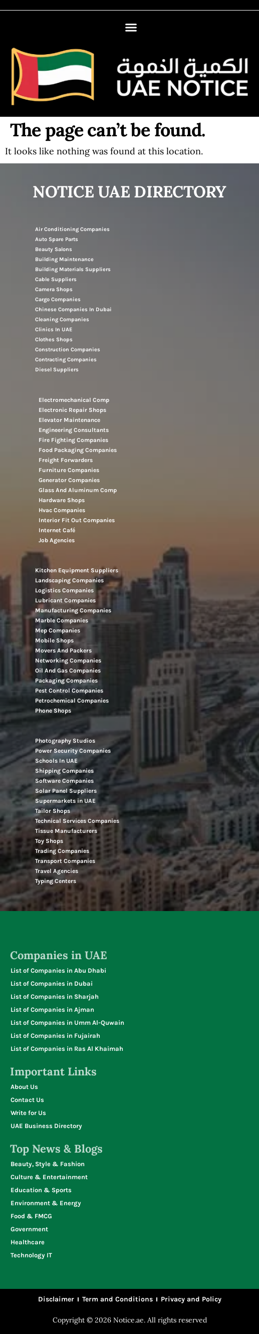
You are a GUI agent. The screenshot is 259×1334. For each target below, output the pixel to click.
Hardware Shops (62, 500)
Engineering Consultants (74, 429)
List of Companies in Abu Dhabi (58, 970)
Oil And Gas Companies (68, 670)
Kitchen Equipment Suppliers (76, 570)
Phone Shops (53, 710)
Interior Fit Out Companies (77, 520)
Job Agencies (57, 540)
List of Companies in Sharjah (55, 996)
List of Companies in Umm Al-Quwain (67, 1022)
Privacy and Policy (191, 1299)
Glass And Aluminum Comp (78, 490)
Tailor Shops (52, 810)
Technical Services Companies (77, 820)
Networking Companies (68, 660)
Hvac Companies (62, 510)
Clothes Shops (54, 339)
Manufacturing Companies (73, 610)
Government (29, 1229)
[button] (131, 27)
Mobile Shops (54, 640)
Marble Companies (61, 620)
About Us (24, 1086)
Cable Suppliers (56, 279)
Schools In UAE (56, 760)
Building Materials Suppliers (73, 269)
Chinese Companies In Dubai (73, 309)
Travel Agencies (56, 870)
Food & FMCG (31, 1216)
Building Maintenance (64, 259)
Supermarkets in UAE (65, 800)
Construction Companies (67, 349)
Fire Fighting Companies (73, 439)
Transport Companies (65, 860)
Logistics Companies (64, 590)
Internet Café (57, 530)
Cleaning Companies (62, 319)
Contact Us (27, 1099)
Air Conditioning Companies (72, 229)
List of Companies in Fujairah (55, 1035)
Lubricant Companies (65, 600)
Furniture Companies (69, 470)
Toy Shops (49, 840)
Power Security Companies (73, 750)
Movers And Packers (63, 650)
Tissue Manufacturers (66, 830)
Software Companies (64, 780)
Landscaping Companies (69, 580)
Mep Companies (57, 630)
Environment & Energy (46, 1203)
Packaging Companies (66, 680)
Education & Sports (41, 1190)
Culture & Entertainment (49, 1177)
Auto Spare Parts (56, 239)
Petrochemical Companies (72, 700)
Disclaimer (56, 1299)
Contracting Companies (66, 359)
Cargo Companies (58, 299)
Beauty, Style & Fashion (48, 1164)
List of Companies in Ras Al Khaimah (67, 1048)
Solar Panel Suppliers (66, 790)
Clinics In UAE (53, 329)
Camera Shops (54, 289)
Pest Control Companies (69, 690)
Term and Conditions (117, 1299)
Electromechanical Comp (74, 399)
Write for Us (28, 1113)
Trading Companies (62, 850)
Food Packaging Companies (78, 450)
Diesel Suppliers (57, 369)
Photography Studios (65, 740)
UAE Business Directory (46, 1126)
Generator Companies (69, 480)
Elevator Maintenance (69, 419)
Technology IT (31, 1255)
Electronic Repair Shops (72, 409)
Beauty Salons (53, 249)
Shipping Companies (64, 770)
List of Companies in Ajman (52, 1009)
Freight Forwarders (66, 460)
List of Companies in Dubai (52, 983)
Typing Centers (55, 880)
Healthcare (28, 1242)
